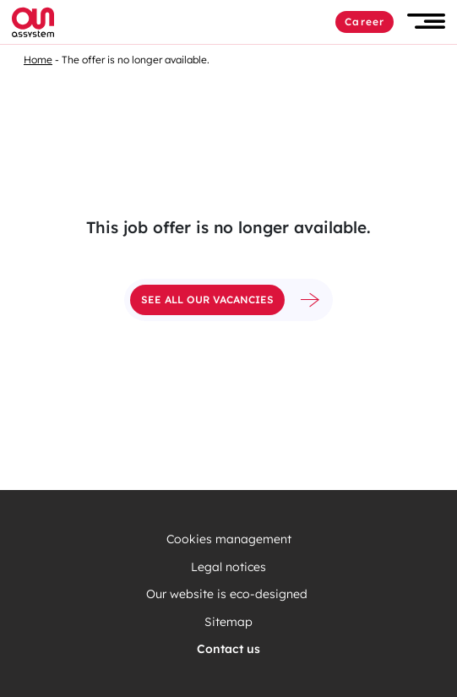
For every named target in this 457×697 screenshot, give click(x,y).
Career (364, 21)
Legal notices (228, 567)
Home (38, 59)
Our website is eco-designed (228, 594)
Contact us (228, 649)
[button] (426, 21)
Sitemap (228, 622)
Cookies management (228, 539)
